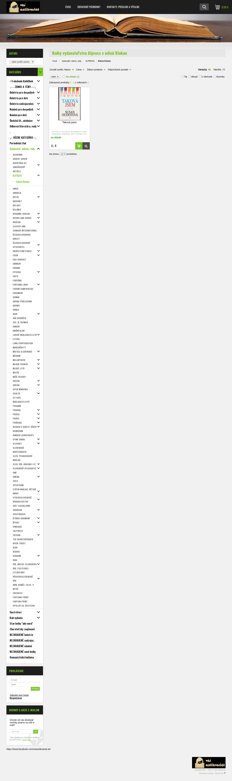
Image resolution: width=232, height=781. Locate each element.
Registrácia (16, 698)
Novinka (220, 76)
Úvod (68, 7)
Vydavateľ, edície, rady (71, 61)
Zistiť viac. (26, 740)
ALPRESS (89, 61)
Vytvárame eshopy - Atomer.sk (212, 773)
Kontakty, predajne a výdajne (123, 7)
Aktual (194, 76)
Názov (67, 69)
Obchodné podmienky (88, 7)
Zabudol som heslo (19, 695)
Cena (79, 69)
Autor (54, 76)
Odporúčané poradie (118, 69)
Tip (185, 76)
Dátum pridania (94, 69)
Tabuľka (217, 69)
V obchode (207, 76)
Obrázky (202, 69)
